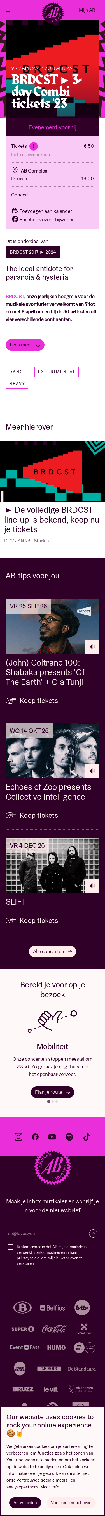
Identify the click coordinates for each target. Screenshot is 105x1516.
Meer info (49, 1487)
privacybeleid (28, 1258)
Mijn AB (87, 10)
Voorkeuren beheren (71, 1503)
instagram (18, 1137)
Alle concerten (52, 951)
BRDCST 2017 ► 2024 (33, 252)
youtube (52, 1137)
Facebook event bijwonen (43, 219)
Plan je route (52, 1092)
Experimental (57, 371)
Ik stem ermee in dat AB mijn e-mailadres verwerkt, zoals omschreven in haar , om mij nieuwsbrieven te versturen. (52, 1255)
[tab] (48, 1101)
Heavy (17, 383)
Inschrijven (93, 1233)
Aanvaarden (25, 1503)
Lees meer (25, 344)
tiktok (87, 1137)
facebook (35, 1136)
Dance (17, 371)
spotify (69, 1137)
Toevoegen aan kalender (41, 211)
